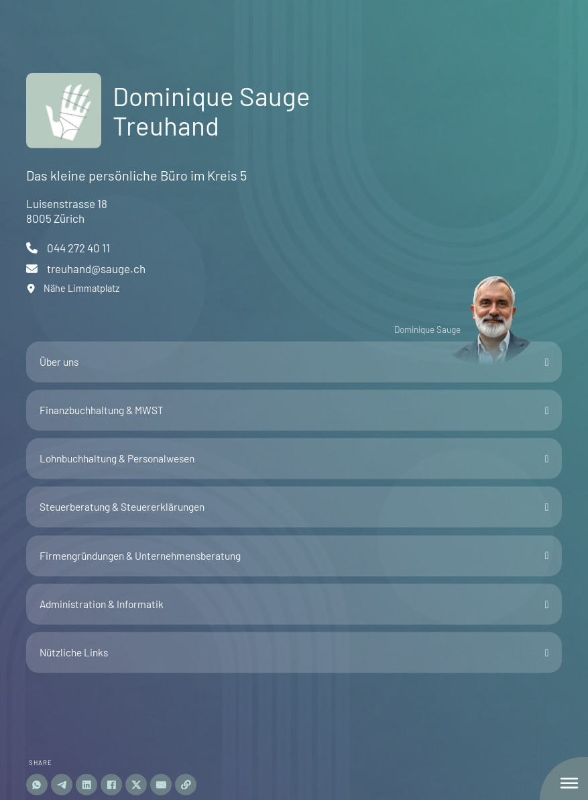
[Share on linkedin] (86, 784)
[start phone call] (85, 247)
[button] (294, 362)
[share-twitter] (136, 784)
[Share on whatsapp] (37, 784)
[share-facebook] (111, 784)
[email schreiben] (85, 268)
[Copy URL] (185, 784)
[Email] (161, 784)
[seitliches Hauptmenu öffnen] (569, 783)
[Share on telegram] (61, 784)
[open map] (85, 289)
